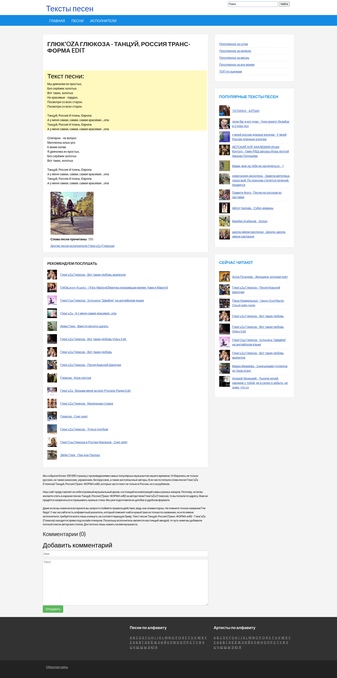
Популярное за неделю (235, 51)
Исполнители (103, 21)
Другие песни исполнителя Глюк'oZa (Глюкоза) (83, 246)
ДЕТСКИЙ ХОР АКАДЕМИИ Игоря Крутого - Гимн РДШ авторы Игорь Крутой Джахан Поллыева (260, 151)
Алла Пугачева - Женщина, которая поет (260, 277)
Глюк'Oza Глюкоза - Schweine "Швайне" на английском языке (102, 300)
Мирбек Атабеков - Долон (249, 221)
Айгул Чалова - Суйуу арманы (252, 208)
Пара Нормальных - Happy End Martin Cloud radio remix (258, 303)
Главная (57, 21)
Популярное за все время (236, 64)
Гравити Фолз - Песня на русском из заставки (257, 195)
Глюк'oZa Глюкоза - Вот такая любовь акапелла (93, 274)
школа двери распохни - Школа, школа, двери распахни (259, 234)
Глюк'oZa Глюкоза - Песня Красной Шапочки (90, 365)
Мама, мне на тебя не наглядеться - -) (258, 166)
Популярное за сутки (233, 44)
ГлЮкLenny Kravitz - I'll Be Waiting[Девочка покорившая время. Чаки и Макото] (114, 287)
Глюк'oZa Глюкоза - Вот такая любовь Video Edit (93, 339)
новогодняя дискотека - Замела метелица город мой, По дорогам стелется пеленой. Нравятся (261, 180)
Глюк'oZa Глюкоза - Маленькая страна (86, 403)
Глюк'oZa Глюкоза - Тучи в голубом (84, 429)
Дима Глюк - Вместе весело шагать (84, 326)
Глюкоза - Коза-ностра (75, 377)
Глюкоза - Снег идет (74, 416)
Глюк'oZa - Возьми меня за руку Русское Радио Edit (95, 390)
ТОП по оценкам (230, 71)
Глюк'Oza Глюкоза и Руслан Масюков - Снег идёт (93, 442)
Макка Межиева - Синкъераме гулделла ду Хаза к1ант (259, 368)
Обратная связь (57, 667)
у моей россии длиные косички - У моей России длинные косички (259, 137)
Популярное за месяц (234, 57)
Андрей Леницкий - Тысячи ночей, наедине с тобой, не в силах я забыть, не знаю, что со (260, 382)
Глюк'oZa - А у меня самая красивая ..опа (88, 313)
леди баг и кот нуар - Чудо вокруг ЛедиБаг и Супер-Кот (261, 124)
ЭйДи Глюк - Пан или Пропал (80, 455)
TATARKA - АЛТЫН (245, 111)
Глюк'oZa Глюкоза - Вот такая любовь (86, 352)
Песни (77, 21)
